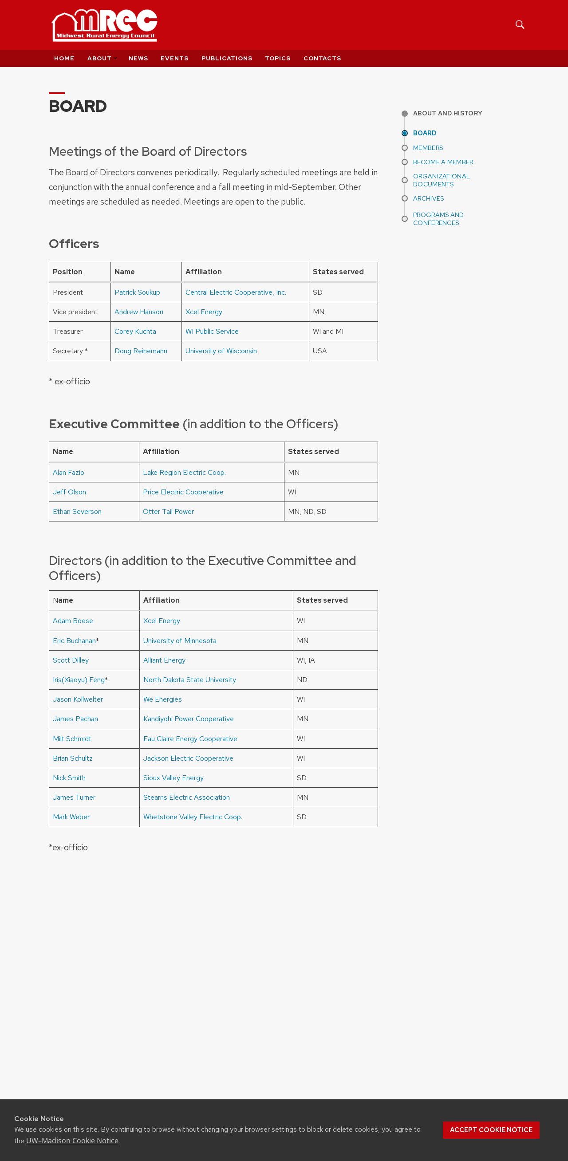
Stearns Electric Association (186, 797)
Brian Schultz (73, 758)
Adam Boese (73, 620)
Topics (278, 58)
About (103, 58)
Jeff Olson (69, 492)
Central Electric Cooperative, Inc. (235, 292)
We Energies (162, 699)
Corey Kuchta (135, 331)
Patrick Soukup (137, 292)
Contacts (322, 58)
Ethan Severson (77, 511)
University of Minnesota (180, 640)
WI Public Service (212, 331)
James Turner (74, 797)
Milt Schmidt (72, 738)
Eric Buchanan (74, 640)
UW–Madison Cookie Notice (72, 1140)
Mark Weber (71, 816)
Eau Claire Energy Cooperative (190, 738)
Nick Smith (69, 777)
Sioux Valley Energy (173, 777)
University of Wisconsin (221, 350)
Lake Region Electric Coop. (184, 472)
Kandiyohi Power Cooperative (188, 718)
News (138, 58)
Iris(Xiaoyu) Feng (79, 679)
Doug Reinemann (140, 350)
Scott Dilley (71, 660)
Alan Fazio (68, 472)
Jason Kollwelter (78, 699)
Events (175, 58)
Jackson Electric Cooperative (188, 758)
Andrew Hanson (138, 311)
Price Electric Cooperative (183, 492)
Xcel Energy (203, 311)
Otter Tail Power (168, 511)
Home (64, 58)
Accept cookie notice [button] (491, 1129)
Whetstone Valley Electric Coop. (192, 816)
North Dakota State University (189, 679)
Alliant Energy (164, 660)
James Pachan (75, 718)
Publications (226, 58)
